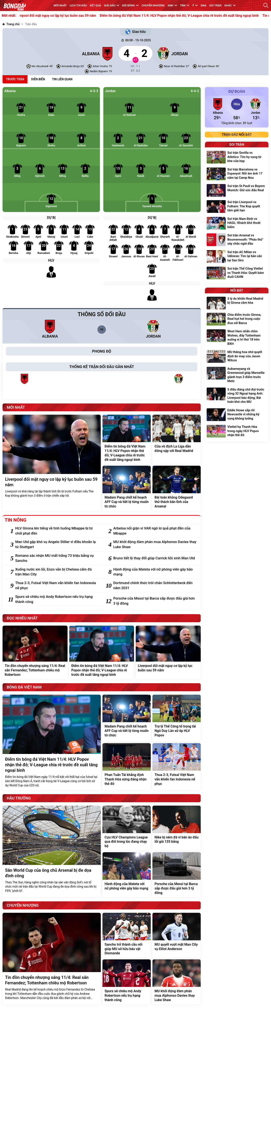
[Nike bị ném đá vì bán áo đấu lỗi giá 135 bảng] (176, 828)
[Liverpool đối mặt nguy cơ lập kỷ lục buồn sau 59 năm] (52, 463)
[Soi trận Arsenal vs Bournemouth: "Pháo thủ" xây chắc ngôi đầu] (237, 240)
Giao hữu (135, 31)
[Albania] (58, 53)
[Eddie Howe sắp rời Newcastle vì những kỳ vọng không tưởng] (237, 415)
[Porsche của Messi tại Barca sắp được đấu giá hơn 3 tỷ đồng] (154, 601)
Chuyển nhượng (153, 5)
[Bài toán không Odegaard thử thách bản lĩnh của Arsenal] (176, 488)
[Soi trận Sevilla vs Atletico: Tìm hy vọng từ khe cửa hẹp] (237, 157)
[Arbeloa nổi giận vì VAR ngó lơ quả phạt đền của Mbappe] (154, 531)
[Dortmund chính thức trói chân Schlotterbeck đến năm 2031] (154, 586)
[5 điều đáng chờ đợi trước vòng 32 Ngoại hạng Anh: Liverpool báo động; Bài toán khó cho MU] (237, 396)
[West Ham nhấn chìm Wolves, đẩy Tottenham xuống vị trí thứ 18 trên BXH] (237, 338)
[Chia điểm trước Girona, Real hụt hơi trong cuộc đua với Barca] (237, 319)
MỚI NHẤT (60, 5)
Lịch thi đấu (78, 5)
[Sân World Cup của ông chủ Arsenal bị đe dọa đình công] (52, 851)
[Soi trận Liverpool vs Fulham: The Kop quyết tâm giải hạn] (237, 206)
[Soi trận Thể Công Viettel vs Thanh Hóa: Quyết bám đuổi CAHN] (237, 273)
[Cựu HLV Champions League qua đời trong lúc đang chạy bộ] (126, 828)
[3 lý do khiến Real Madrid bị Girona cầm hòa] (237, 303)
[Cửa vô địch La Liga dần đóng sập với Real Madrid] (176, 439)
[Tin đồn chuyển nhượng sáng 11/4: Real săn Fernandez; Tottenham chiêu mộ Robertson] (35, 652)
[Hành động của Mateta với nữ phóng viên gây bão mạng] (154, 572)
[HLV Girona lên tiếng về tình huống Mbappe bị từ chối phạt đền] (56, 531)
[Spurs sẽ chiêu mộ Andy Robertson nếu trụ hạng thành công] (56, 599)
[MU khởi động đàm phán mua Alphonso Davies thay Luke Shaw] (154, 544)
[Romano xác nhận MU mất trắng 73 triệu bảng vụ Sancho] (56, 558)
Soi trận (215, 5)
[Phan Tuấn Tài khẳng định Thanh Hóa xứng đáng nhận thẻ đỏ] (126, 766)
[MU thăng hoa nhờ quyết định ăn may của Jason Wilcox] (237, 356)
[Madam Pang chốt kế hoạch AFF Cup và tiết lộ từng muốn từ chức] (126, 488)
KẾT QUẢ (95, 5)
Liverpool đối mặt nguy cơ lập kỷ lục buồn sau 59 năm (61, 16)
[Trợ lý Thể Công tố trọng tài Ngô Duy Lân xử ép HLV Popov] (176, 718)
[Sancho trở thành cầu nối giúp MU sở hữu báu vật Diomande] (126, 935)
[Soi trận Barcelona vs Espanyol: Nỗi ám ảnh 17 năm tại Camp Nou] (237, 174)
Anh (172, 5)
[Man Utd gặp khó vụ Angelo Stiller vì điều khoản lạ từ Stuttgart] (56, 544)
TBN (184, 5)
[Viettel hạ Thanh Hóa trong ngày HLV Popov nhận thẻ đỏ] (237, 431)
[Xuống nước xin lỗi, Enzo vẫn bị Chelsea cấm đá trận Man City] (56, 572)
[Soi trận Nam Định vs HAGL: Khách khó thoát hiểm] (237, 223)
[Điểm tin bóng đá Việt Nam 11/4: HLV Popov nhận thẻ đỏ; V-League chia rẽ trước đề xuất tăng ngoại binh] (126, 439)
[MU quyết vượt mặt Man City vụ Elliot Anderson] (176, 935)
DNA (203, 5)
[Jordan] (212, 53)
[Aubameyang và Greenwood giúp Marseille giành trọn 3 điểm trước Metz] (237, 375)
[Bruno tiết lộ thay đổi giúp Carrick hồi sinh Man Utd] (154, 558)
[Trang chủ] (11, 24)
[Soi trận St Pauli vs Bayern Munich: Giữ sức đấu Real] (237, 190)
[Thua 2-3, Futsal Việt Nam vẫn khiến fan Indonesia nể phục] (56, 586)
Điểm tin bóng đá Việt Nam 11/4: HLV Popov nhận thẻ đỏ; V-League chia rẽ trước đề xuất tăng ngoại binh (184, 16)
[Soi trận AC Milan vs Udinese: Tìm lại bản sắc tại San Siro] (237, 256)
